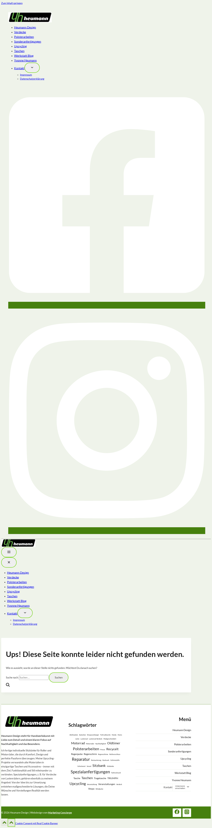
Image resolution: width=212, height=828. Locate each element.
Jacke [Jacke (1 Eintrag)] (77, 739)
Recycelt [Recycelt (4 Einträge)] (112, 749)
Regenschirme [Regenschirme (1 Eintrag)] (103, 754)
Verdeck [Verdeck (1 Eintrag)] (119, 784)
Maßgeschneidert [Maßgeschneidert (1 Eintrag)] (109, 739)
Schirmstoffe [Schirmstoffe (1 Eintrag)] (115, 760)
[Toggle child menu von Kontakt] (32, 68)
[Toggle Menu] (9, 552)
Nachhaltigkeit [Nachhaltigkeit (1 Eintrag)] (100, 744)
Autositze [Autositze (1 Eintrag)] (82, 735)
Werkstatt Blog (23, 55)
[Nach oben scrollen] (4, 823)
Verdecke (20, 32)
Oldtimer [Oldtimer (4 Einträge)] (113, 743)
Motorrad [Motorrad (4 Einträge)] (78, 743)
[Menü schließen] (9, 562)
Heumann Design (25, 27)
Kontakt (19, 68)
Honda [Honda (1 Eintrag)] (114, 735)
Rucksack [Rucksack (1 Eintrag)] (105, 760)
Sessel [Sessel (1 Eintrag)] (89, 766)
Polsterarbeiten (24, 36)
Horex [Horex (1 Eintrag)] (120, 735)
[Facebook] (106, 306)
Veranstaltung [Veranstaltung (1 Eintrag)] (92, 784)
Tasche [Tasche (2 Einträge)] (76, 778)
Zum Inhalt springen (12, 3)
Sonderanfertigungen (27, 41)
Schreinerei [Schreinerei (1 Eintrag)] (81, 766)
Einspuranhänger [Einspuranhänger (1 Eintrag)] (93, 735)
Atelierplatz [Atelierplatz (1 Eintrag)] (73, 735)
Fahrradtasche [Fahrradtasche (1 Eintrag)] (105, 735)
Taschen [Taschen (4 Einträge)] (87, 778)
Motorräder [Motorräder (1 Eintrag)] (90, 744)
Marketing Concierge (60, 812)
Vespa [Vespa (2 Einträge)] (91, 788)
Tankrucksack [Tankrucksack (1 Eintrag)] (116, 773)
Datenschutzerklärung (32, 78)
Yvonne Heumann (25, 60)
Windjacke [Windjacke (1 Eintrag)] (99, 789)
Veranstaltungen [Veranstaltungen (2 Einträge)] (106, 784)
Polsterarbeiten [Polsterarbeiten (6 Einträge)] (86, 748)
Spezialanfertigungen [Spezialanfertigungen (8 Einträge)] (90, 771)
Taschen (19, 51)
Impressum (26, 74)
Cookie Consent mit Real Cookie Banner (36, 823)
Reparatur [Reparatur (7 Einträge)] (81, 759)
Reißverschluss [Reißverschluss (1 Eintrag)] (114, 754)
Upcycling (20, 46)
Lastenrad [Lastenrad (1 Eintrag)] (84, 739)
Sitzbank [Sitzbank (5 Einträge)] (99, 765)
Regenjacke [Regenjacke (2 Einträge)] (77, 754)
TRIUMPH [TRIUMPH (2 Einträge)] (112, 778)
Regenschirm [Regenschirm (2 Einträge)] (90, 754)
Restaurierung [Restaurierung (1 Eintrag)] (96, 760)
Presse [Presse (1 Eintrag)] (102, 749)
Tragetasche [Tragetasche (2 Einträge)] (100, 778)
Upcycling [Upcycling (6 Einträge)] (77, 783)
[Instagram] (106, 531)
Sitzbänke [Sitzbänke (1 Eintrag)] (110, 766)
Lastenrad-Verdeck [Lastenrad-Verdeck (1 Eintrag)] (95, 739)
